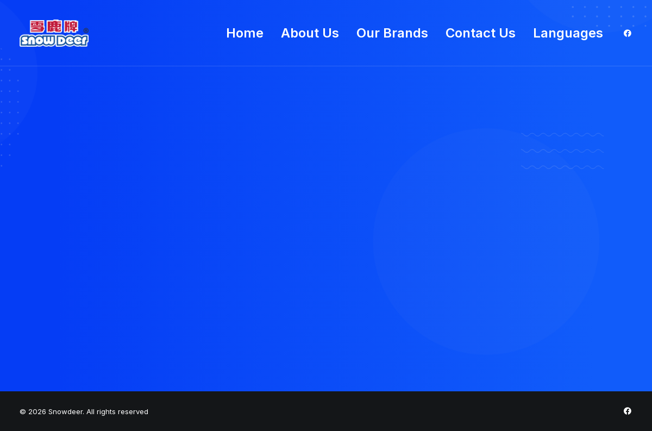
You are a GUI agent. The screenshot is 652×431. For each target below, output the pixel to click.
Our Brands (392, 33)
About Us (310, 33)
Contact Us (481, 33)
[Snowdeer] (54, 33)
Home (245, 33)
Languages (568, 33)
